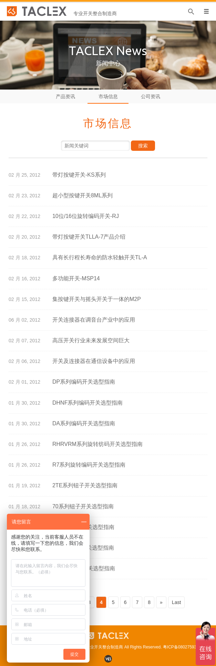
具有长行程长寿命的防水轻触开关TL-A (99, 257)
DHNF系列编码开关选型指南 (87, 403)
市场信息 (108, 96)
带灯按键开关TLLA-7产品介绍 (88, 237)
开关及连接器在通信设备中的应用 (93, 361)
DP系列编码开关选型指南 (83, 382)
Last (176, 602)
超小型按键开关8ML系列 (82, 195)
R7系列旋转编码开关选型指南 (88, 465)
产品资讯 (65, 96)
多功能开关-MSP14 (76, 278)
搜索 (143, 145)
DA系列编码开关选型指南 (83, 423)
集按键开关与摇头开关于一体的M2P (96, 299)
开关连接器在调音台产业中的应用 (93, 320)
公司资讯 (150, 96)
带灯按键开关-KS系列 (79, 175)
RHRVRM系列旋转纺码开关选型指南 (97, 444)
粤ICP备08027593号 (181, 647)
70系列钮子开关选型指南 (83, 506)
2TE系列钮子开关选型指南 (84, 485)
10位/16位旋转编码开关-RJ (85, 216)
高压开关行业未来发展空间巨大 (91, 340)
